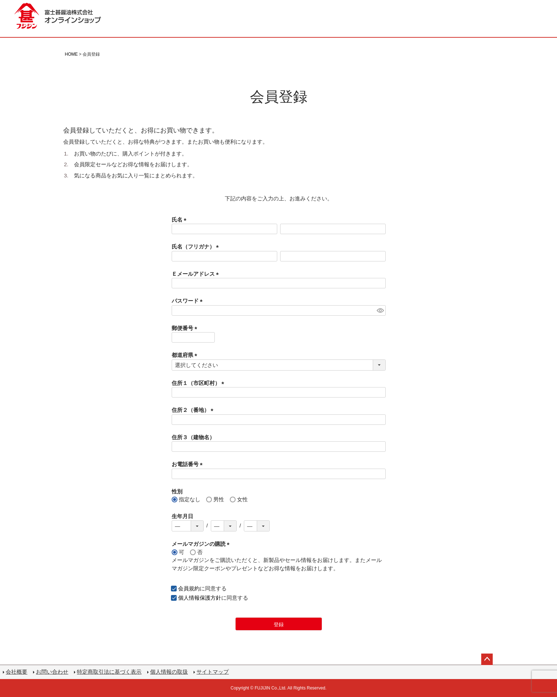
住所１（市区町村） (199, 383)
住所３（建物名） (193, 437)
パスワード (188, 301)
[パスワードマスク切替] (380, 310)
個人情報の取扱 (169, 672)
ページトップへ (487, 659)
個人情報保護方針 (199, 598)
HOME (71, 54)
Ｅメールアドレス (197, 274)
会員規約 (189, 588)
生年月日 (182, 516)
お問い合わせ (52, 672)
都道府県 (186, 355)
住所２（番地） (194, 410)
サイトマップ (212, 672)
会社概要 (16, 672)
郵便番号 (186, 328)
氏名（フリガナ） (197, 246)
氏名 (180, 220)
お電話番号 (188, 464)
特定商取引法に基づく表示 (109, 672)
